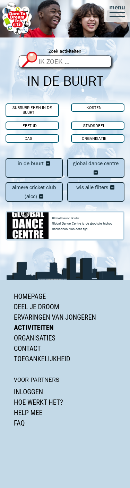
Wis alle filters (95, 187)
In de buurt (34, 163)
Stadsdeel (94, 125)
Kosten (94, 107)
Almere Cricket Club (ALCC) (34, 191)
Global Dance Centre (96, 167)
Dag (29, 138)
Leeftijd (28, 125)
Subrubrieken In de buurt (32, 110)
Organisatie (94, 138)
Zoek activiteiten (65, 51)
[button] (117, 11)
